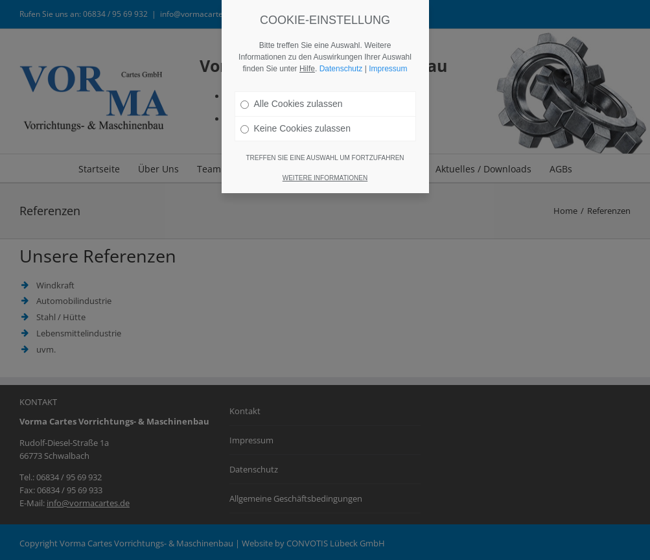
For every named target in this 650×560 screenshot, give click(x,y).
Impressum (388, 68)
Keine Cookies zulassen (295, 128)
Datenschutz (341, 68)
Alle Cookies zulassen (291, 104)
